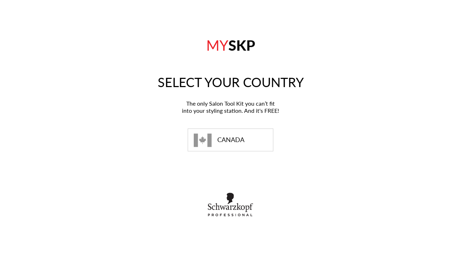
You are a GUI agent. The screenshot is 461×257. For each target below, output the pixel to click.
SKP (230, 45)
